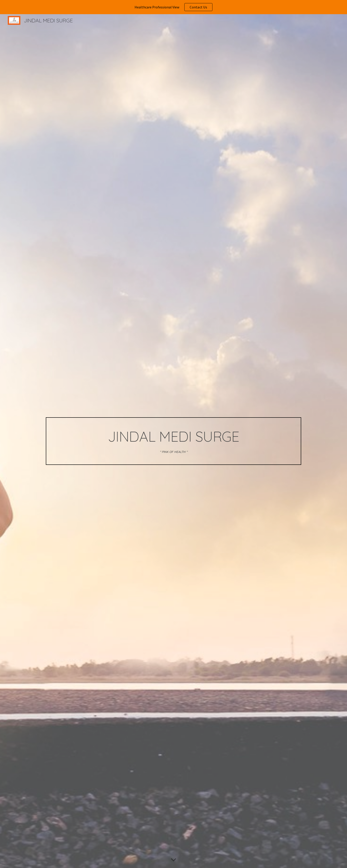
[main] (173, 441)
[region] (173, 7)
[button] (173, 860)
